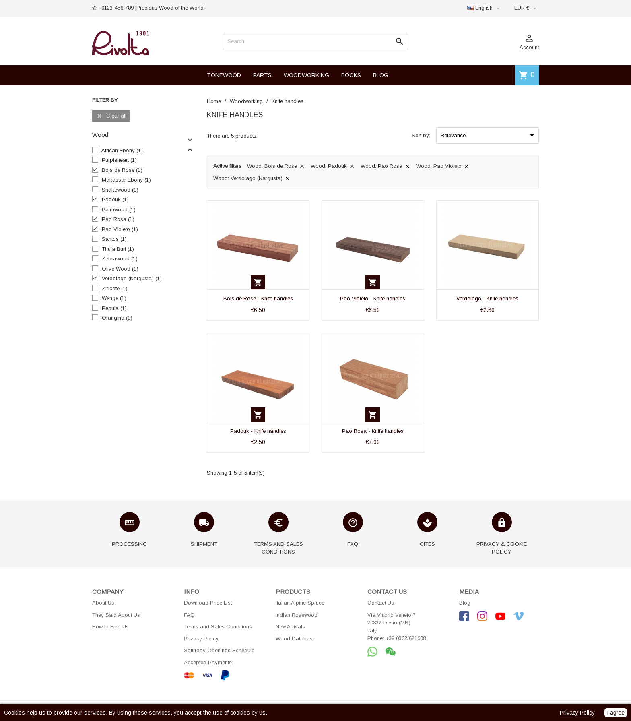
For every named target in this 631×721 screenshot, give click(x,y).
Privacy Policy (201, 639)
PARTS (262, 75)
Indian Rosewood (297, 615)
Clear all (111, 116)
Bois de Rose (122, 170)
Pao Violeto (120, 229)
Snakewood (120, 190)
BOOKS (351, 75)
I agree (616, 712)
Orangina (117, 318)
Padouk (115, 199)
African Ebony (122, 150)
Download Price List (208, 603)
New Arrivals (290, 627)
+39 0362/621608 (406, 638)
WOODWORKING (306, 75)
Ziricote (115, 288)
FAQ (189, 615)
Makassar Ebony (126, 180)
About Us (103, 603)
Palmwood (119, 210)
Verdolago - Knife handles (487, 298)
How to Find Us (110, 627)
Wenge (114, 298)
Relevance (489, 135)
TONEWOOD (224, 75)
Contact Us (380, 603)
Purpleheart (119, 160)
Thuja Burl (118, 249)
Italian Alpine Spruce (300, 603)
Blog (464, 603)
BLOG (380, 75)
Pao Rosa (118, 219)
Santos (114, 239)
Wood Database (296, 639)
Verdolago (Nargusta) (132, 278)
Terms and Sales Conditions (218, 627)
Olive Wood (120, 269)
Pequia (114, 308)
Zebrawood (120, 259)
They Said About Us (116, 615)
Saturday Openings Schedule (219, 650)
